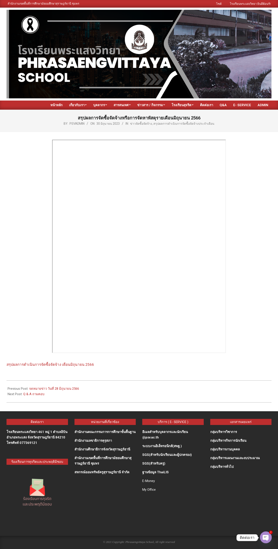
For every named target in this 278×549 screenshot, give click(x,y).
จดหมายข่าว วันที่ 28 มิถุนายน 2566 (54, 389)
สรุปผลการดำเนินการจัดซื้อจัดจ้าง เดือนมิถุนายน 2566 (50, 364)
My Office (149, 490)
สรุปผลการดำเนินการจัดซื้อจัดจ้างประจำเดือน (183, 123)
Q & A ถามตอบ (34, 394)
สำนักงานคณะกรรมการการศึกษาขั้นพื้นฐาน (105, 432)
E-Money (148, 481)
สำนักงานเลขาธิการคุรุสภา (93, 441)
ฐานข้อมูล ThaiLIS (155, 472)
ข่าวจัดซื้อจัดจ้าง (141, 123)
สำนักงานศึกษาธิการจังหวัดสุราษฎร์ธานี (102, 449)
